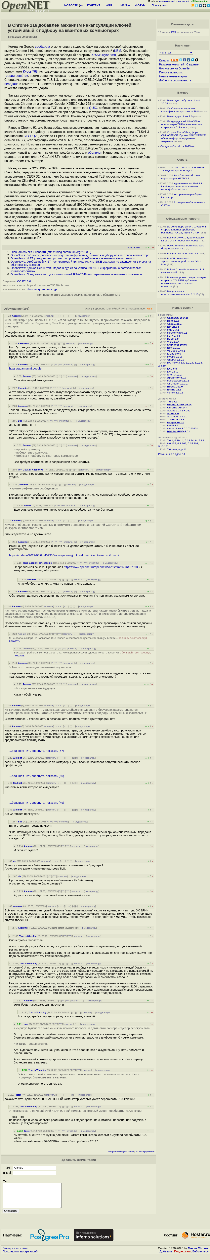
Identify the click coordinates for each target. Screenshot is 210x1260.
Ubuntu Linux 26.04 (179, 404)
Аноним (16, 316)
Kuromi (22, 388)
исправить (133, 247)
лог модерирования (145, 1151)
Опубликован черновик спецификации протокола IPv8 (180, 110)
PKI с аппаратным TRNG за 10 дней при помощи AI (182, 169)
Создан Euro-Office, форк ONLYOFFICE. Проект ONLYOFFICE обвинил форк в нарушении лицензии (183, 137)
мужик (27, 505)
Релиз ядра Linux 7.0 (179, 116)
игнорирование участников (121, 1151)
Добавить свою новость (175, 80)
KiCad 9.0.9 (174, 353)
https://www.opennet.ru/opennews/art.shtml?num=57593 (101, 567)
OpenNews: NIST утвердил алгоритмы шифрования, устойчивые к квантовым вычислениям (73, 258)
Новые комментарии (173, 76)
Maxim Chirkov (198, 1253)
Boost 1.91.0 (175, 386)
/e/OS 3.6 (172, 425)
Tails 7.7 (172, 401)
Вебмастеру (200, 1256)
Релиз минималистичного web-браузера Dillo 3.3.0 (183, 247)
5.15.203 (193, 443)
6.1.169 (181, 443)
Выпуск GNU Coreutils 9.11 (183, 253)
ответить (48, 316)
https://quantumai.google (25, 368)
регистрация (182, 1)
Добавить (166, 1256)
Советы (182, 159)
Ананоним (23, 343)
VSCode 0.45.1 (176, 350)
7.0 (169, 449)
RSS (149, 308)
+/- (123, 308)
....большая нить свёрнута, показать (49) (36, 802)
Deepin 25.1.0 (175, 422)
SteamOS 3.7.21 (177, 416)
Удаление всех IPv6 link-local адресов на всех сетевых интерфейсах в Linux (182, 186)
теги (164, 5)
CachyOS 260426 (177, 317)
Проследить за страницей (20, 1256)
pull (183, 449)
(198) (25, 308)
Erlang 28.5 (174, 389)
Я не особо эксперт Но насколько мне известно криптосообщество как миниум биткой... (78, 639)
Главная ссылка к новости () (51, 252)
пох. (26, 1024)
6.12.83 (199, 440)
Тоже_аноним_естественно (38, 563)
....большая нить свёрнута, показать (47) (36, 750)
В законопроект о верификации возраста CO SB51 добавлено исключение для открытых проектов (183, 282)
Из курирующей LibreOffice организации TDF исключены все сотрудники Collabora (181, 124)
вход (171, 1)
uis (14, 861)
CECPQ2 (30, 136)
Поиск (155, 5)
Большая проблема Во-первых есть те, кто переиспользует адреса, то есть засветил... (82, 654)
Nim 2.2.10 (173, 347)
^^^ (61, 343)
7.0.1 (170, 440)
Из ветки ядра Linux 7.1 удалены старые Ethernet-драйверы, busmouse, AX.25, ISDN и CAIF (184, 229)
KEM (117, 50)
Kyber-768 (30, 71)
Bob (20, 421)
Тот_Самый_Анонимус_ (31, 469)
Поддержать (182, 1256)
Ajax (88, 308)
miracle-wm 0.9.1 (177, 332)
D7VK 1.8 (173, 338)
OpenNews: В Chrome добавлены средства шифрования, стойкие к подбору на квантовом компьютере (80, 255)
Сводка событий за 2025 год (177, 146)
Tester (17, 1095)
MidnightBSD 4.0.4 (178, 431)
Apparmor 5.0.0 (176, 377)
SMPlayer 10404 (177, 344)
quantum (44, 289)
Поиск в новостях (171, 72)
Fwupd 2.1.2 (174, 356)
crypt (54, 289)
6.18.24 (189, 440)
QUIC (93, 108)
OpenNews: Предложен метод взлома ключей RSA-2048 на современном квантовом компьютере (76, 274)
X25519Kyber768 (103, 55)
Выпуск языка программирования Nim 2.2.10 (179, 293)
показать (14, 640)
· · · (66, 316)
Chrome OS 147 (177, 407)
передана (11, 84)
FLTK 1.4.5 (173, 335)
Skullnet (17, 783)
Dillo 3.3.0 (173, 320)
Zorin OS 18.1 (175, 419)
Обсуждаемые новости (182, 218)
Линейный (113, 308)
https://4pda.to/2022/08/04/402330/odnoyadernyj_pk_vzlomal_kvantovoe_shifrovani (64, 555)
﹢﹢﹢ (58, 316)
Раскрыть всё (136, 308)
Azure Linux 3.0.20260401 (182, 428)
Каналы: (164, 60)
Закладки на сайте (15, 1253)
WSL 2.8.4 (173, 341)
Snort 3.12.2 (174, 374)
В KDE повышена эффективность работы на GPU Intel (180, 261)
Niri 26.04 (173, 326)
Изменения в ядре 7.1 (171, 454)
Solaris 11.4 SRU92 (178, 410)
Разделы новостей (171, 64)
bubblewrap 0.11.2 (178, 380)
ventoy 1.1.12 (175, 392)
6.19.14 (179, 440)
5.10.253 (163, 446)
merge (176, 449)
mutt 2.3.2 (173, 329)
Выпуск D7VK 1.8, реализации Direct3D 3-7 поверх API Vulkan (182, 239)
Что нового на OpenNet (174, 68)
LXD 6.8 (172, 368)
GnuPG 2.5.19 (175, 359)
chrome (32, 289)
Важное (182, 92)
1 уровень (99, 308)
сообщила (42, 46)
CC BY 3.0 (24, 281)
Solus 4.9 (173, 413)
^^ (57, 343)
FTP (173, 32)
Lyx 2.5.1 (172, 371)
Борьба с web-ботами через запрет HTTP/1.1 (180, 177)
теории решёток (16, 75)
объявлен (95, 152)
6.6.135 (171, 443)
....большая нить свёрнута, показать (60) (36, 776)
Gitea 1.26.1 (174, 323)
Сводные (192, 64)
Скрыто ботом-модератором (64, 928)
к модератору (83, 316)
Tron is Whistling (28, 936)
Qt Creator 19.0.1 (177, 383)
